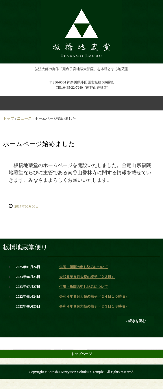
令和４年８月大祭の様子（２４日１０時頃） (94, 297)
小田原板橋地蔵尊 (81, 5)
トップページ (81, 354)
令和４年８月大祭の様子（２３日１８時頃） (94, 306)
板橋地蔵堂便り (25, 247)
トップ (8, 118)
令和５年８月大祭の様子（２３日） (87, 277)
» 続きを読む (136, 321)
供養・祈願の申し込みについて (83, 267)
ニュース (24, 118)
